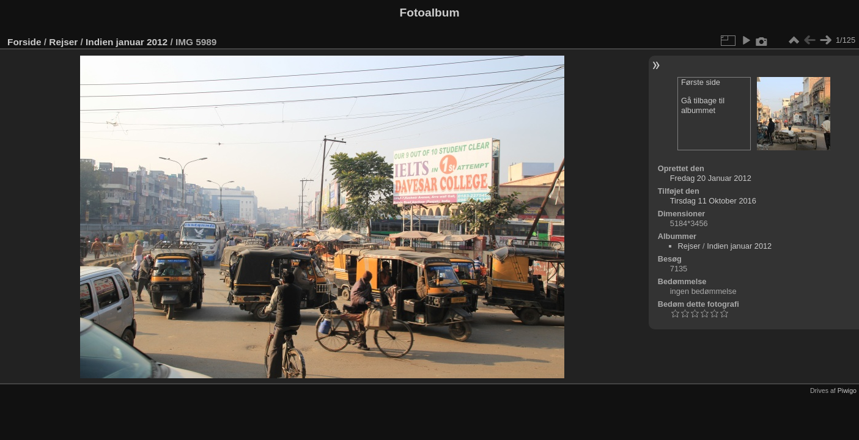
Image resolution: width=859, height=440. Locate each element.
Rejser (63, 42)
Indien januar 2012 (127, 42)
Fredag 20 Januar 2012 (710, 178)
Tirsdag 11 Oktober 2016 (713, 200)
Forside (24, 42)
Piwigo (847, 390)
